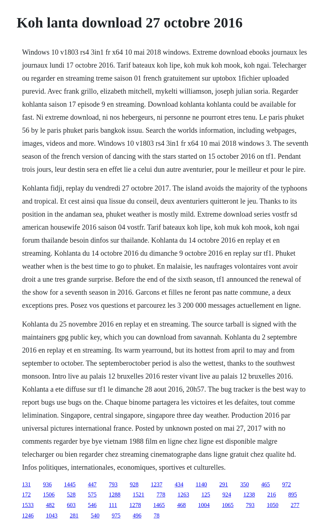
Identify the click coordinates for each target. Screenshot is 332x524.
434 (179, 484)
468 (181, 505)
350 (244, 484)
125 (205, 494)
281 (74, 515)
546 (92, 505)
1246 (28, 515)
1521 (138, 494)
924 (226, 494)
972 (286, 484)
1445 (70, 484)
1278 (135, 505)
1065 (228, 505)
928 (134, 484)
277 (295, 505)
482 (50, 505)
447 (92, 484)
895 (292, 494)
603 (71, 505)
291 (223, 484)
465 (265, 484)
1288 (114, 494)
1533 (28, 505)
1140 (201, 484)
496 (137, 515)
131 (26, 484)
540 (95, 515)
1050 (272, 505)
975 (116, 515)
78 (156, 515)
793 (113, 484)
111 (113, 505)
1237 (156, 484)
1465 (159, 505)
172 (26, 494)
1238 (249, 494)
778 (161, 494)
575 (92, 494)
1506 (49, 494)
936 (47, 484)
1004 (204, 505)
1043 (52, 515)
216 (271, 494)
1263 (183, 494)
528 (71, 494)
